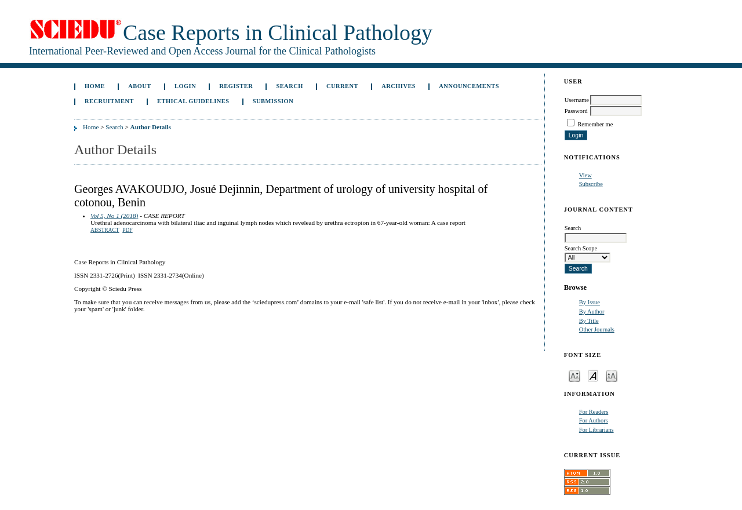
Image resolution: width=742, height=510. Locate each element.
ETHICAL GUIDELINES (193, 101)
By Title (589, 321)
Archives (398, 86)
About (139, 86)
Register (236, 86)
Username (577, 100)
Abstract (104, 230)
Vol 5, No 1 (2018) (114, 215)
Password (576, 111)
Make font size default (593, 375)
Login (185, 86)
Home (95, 86)
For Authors (593, 420)
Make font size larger (611, 375)
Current (342, 86)
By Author (592, 311)
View (585, 175)
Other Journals (596, 329)
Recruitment (109, 101)
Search (289, 86)
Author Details (150, 126)
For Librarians (596, 430)
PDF (127, 230)
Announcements (469, 86)
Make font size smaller (574, 375)
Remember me (595, 124)
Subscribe (591, 184)
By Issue (589, 302)
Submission (273, 101)
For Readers (594, 412)
